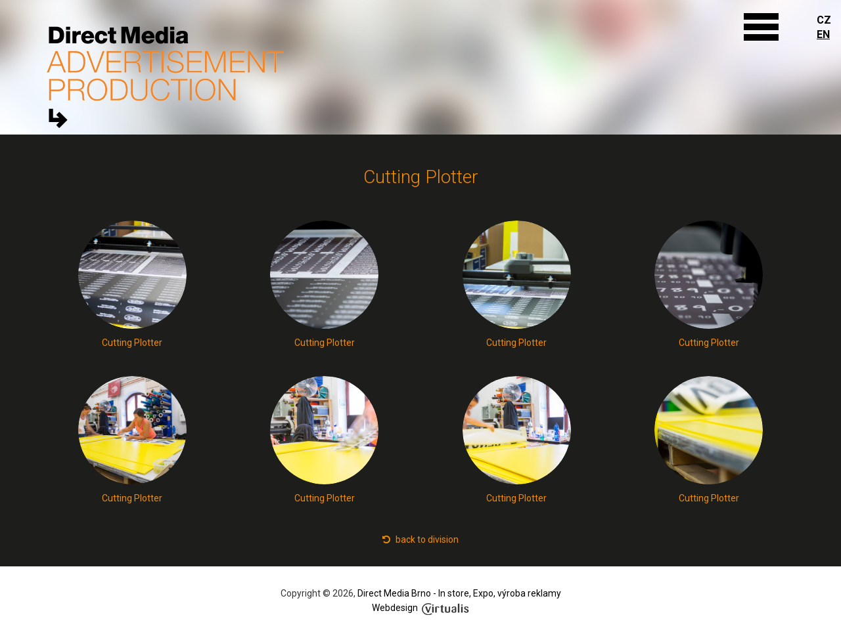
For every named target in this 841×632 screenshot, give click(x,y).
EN (823, 34)
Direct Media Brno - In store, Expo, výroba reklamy (459, 593)
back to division (420, 539)
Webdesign (420, 607)
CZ (824, 20)
